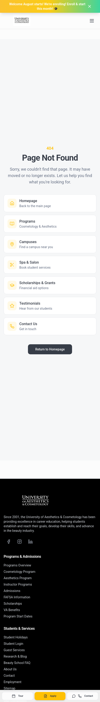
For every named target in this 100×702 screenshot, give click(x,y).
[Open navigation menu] (91, 20)
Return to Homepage (50, 349)
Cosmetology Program (19, 571)
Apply (50, 696)
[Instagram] (20, 542)
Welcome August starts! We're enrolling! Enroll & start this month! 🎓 (47, 6)
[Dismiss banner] (89, 6)
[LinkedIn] (30, 542)
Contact (82, 696)
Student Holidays (16, 637)
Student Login (13, 643)
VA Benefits (12, 610)
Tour (17, 696)
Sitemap (9, 688)
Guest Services (14, 650)
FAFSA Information (17, 597)
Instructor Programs (18, 584)
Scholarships (13, 603)
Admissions (12, 591)
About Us (10, 669)
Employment (12, 682)
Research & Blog (15, 656)
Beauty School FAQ (17, 663)
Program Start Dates (18, 616)
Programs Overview (17, 565)
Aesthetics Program (18, 578)
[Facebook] (9, 542)
